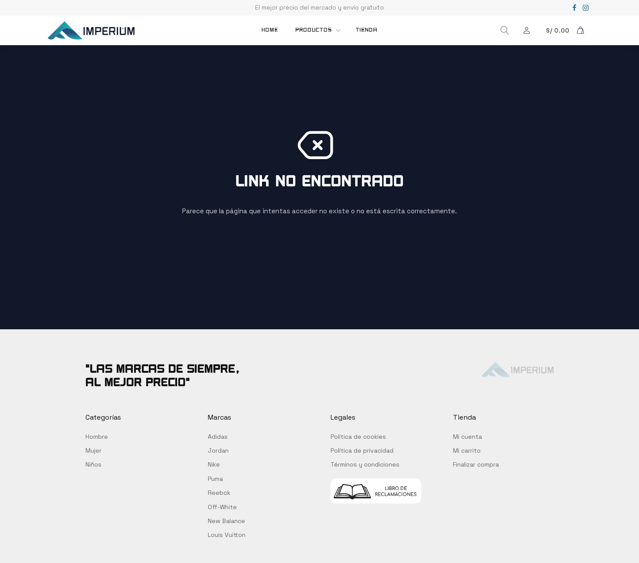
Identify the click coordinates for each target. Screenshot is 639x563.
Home (270, 30)
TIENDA (366, 30)
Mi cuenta (467, 436)
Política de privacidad (362, 450)
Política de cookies (358, 436)
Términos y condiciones (365, 464)
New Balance (226, 521)
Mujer (93, 450)
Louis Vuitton (227, 535)
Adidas (218, 436)
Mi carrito (467, 450)
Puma (215, 479)
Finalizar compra (476, 464)
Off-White (222, 507)
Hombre (96, 436)
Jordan (218, 450)
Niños (93, 464)
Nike (214, 464)
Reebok (219, 493)
